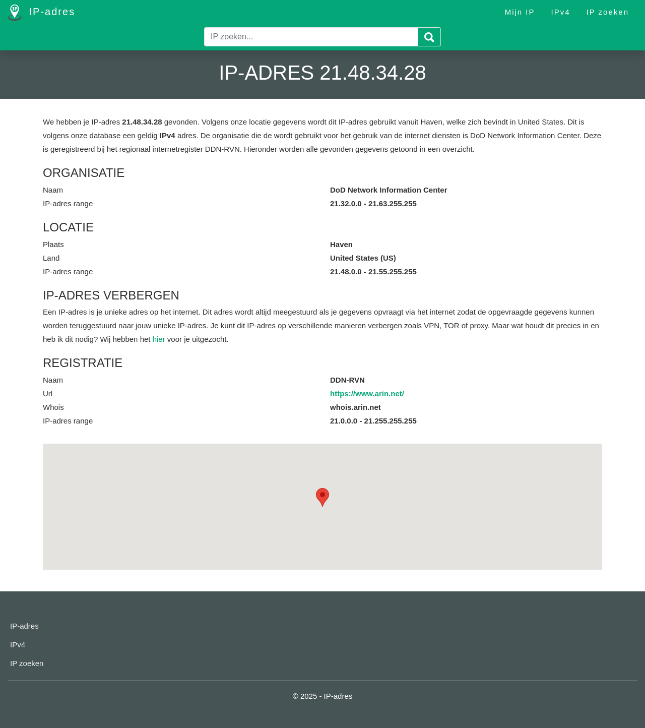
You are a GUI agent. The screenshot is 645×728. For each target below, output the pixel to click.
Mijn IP (520, 12)
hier (159, 339)
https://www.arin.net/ (367, 393)
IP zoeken (608, 12)
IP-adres (41, 13)
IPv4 (560, 12)
